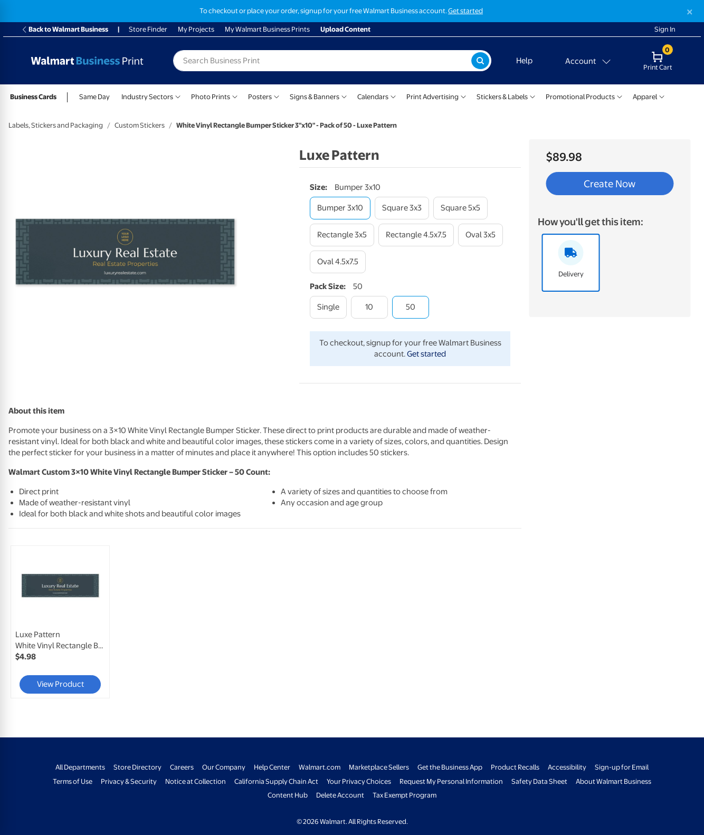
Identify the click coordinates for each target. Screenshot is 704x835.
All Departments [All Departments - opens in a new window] (80, 767)
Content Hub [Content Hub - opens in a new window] (288, 795)
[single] (328, 307)
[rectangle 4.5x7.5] (416, 235)
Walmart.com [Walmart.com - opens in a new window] (319, 767)
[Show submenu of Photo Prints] (235, 96)
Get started (426, 354)
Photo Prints (210, 97)
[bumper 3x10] (340, 208)
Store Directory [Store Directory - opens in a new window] (137, 767)
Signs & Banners (314, 97)
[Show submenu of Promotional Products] (619, 96)
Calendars (372, 97)
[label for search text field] (322, 60)
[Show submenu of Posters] (276, 96)
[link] (60, 622)
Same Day (94, 97)
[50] (410, 307)
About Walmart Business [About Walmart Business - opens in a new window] (613, 781)
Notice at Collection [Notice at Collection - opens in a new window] (195, 781)
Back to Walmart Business (64, 29)
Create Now (609, 183)
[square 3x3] (402, 208)
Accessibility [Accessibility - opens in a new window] (567, 767)
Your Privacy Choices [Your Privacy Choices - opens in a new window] (359, 781)
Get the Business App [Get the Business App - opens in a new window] (449, 767)
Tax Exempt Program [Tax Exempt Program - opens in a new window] (404, 795)
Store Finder (148, 29)
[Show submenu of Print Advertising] (463, 96)
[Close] (690, 12)
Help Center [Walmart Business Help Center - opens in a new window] (272, 767)
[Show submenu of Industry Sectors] (178, 96)
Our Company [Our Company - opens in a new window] (223, 767)
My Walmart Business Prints (267, 29)
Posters (260, 97)
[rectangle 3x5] (342, 235)
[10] (369, 307)
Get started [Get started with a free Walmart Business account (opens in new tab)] (465, 11)
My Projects (196, 29)
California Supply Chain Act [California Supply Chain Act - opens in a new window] (276, 781)
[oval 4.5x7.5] (338, 262)
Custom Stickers (140, 125)
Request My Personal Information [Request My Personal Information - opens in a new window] (451, 781)
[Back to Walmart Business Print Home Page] (87, 61)
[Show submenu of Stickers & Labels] (532, 96)
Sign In (665, 29)
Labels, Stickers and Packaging (55, 125)
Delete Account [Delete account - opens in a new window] (340, 795)
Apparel (645, 97)
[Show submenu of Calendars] (393, 96)
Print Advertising (432, 97)
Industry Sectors (147, 97)
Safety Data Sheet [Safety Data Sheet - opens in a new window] (539, 781)
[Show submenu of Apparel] (662, 96)
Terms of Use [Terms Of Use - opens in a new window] (72, 781)
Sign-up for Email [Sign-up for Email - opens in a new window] (622, 767)
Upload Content (345, 29)
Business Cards (33, 97)
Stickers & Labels (502, 97)
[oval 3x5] (480, 235)
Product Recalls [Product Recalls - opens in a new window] (515, 767)
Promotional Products (580, 97)
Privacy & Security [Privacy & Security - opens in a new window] (129, 781)
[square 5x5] (460, 208)
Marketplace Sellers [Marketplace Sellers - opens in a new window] (379, 767)
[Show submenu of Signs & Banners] (344, 96)
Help (524, 60)
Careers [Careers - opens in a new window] (182, 767)
